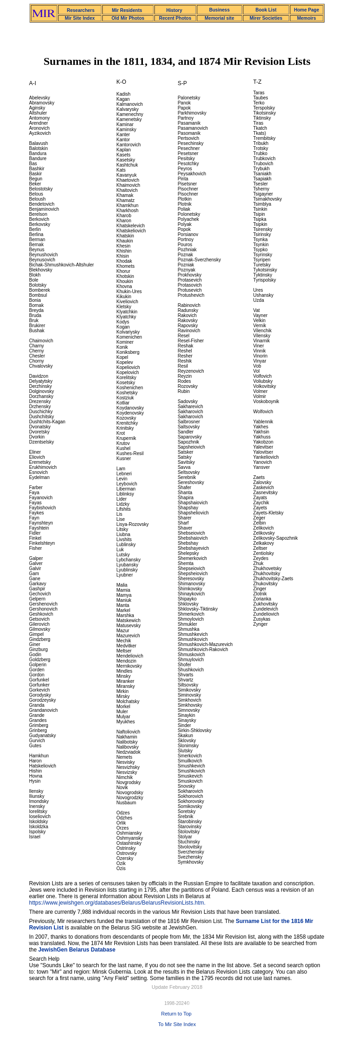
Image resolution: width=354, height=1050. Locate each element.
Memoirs (306, 18)
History (174, 10)
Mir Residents (127, 10)
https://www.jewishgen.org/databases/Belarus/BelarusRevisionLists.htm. (117, 903)
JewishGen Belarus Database (76, 949)
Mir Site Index (79, 18)
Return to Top (176, 1013)
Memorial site (219, 18)
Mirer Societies (265, 18)
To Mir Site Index (177, 1024)
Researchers (80, 10)
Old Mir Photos (128, 18)
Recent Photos (175, 18)
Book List (266, 9)
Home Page (306, 9)
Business (219, 9)
